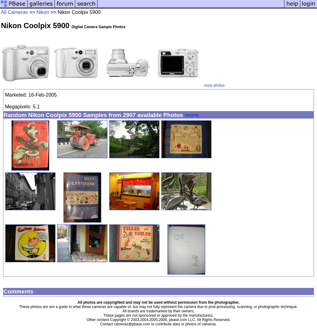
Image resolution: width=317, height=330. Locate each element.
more (192, 115)
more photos (214, 85)
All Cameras (14, 12)
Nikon (43, 12)
